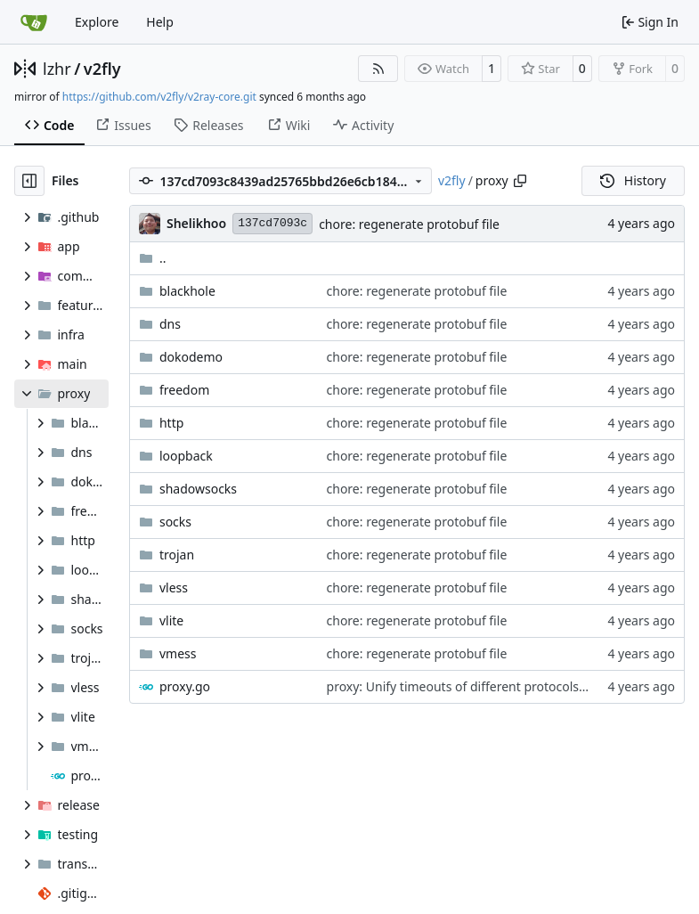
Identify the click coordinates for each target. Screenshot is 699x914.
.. (153, 257)
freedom (184, 389)
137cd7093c (272, 223)
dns (170, 323)
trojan (176, 554)
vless (173, 587)
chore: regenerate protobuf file (409, 224)
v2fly (102, 69)
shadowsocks (198, 488)
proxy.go (184, 686)
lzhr (57, 69)
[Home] (34, 22)
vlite (171, 620)
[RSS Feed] (378, 68)
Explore (96, 21)
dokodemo (191, 356)
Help (160, 21)
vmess (178, 653)
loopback (186, 455)
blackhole (187, 290)
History (633, 180)
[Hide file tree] (29, 181)
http (171, 422)
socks (175, 521)
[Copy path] (520, 181)
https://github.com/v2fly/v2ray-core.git (159, 96)
